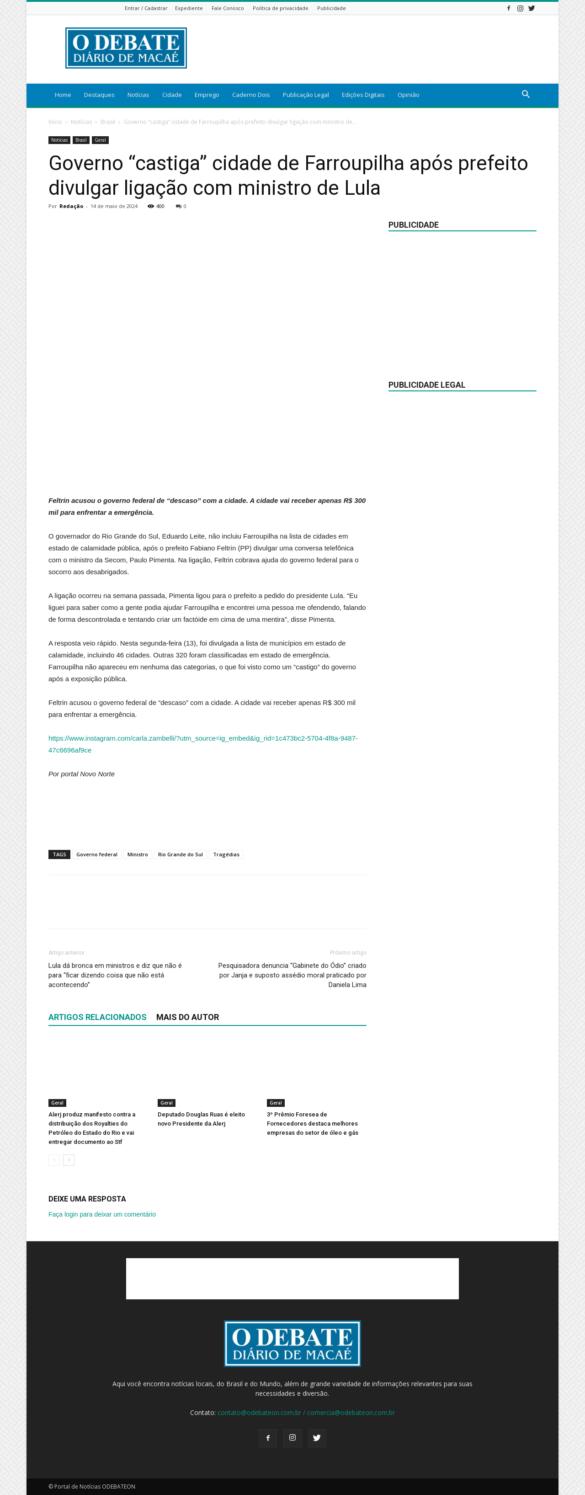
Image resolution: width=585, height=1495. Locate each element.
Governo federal (96, 854)
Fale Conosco (228, 8)
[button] (526, 95)
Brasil (108, 122)
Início (55, 122)
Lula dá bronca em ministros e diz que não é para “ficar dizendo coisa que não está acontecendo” (115, 975)
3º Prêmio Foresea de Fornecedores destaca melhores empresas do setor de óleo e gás (312, 1123)
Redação (71, 206)
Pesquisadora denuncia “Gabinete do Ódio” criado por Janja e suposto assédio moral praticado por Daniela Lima (292, 975)
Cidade (172, 95)
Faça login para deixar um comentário (102, 1214)
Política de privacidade (280, 8)
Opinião (409, 95)
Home (63, 95)
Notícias (138, 95)
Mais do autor (187, 1017)
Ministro (138, 854)
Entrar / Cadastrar (146, 8)
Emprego (207, 95)
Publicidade (331, 8)
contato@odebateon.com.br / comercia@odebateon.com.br (306, 1412)
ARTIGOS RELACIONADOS (97, 1017)
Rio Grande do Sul (180, 854)
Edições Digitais (363, 95)
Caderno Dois (251, 95)
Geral (100, 140)
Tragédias (226, 854)
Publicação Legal (306, 95)
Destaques (99, 95)
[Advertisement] (207, 471)
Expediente (189, 8)
